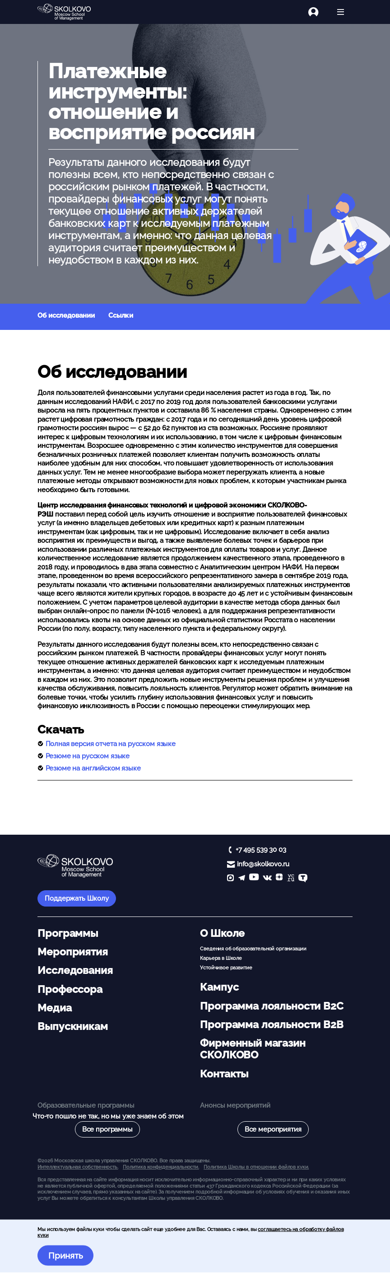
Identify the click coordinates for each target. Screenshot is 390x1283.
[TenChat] (302, 879)
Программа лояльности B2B (271, 1024)
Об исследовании (66, 315)
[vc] (290, 879)
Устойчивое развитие (226, 967)
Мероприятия (72, 952)
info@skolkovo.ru (263, 864)
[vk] (267, 879)
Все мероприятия (273, 1129)
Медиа (54, 1008)
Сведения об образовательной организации (253, 948)
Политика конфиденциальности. (161, 1167)
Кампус (219, 987)
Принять (65, 1255)
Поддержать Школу (77, 898)
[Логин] (318, 12)
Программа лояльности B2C (271, 1006)
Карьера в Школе (221, 958)
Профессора (69, 989)
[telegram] (241, 879)
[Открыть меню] (341, 12)
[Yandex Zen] (279, 879)
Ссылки (120, 315)
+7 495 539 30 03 (261, 850)
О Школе (222, 933)
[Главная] (71, 12)
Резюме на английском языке (93, 768)
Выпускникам (72, 1026)
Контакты (224, 1074)
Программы (67, 933)
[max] (230, 879)
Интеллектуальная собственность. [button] (77, 1167)
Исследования (74, 970)
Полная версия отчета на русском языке (111, 744)
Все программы (107, 1129)
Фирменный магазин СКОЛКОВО (252, 1049)
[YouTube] (254, 879)
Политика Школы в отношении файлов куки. (256, 1167)
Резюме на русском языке (88, 756)
